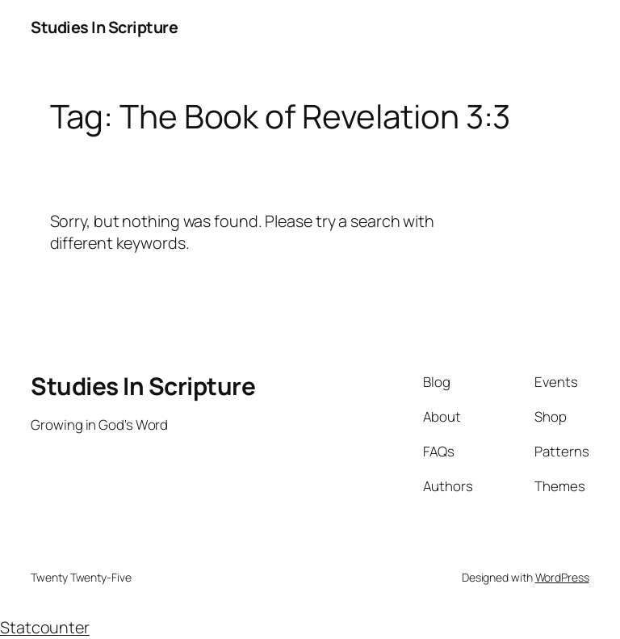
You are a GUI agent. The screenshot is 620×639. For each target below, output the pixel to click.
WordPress (562, 577)
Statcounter (45, 627)
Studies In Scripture (104, 27)
